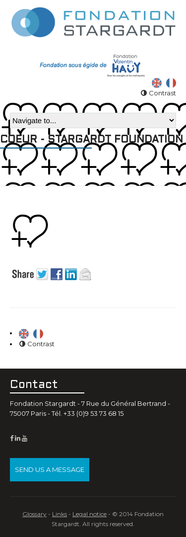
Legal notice (89, 514)
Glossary (34, 514)
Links (59, 514)
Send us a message (49, 469)
